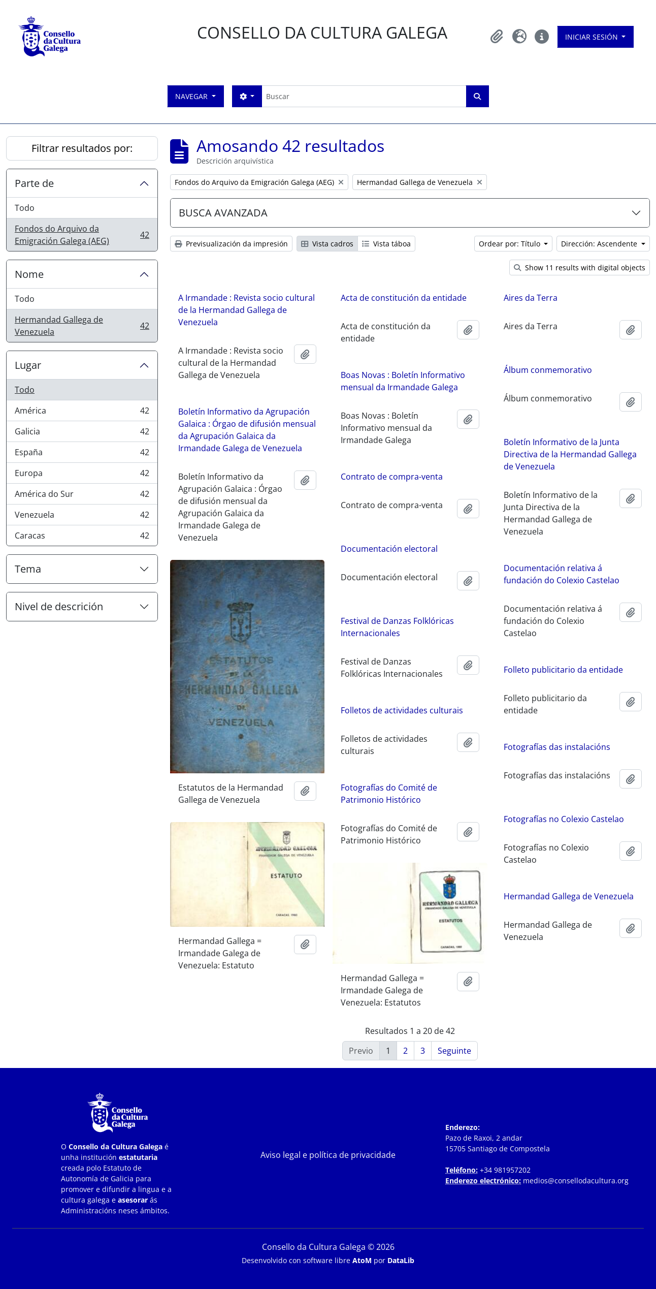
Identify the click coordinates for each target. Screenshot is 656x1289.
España (81, 454)
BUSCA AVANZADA (223, 212)
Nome (29, 274)
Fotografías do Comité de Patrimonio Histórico (389, 793)
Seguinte (454, 1050)
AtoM (362, 1260)
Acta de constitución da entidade (404, 297)
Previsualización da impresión (231, 243)
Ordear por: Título (510, 243)
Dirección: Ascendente (600, 243)
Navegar (192, 96)
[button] (497, 36)
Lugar (28, 365)
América (81, 412)
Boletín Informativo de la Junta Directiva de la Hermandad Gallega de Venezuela (570, 454)
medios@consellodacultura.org (576, 1180)
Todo (25, 207)
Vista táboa (386, 243)
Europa (81, 475)
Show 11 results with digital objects (579, 267)
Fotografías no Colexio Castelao (564, 819)
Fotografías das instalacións (557, 746)
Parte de (34, 183)
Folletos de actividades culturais (402, 710)
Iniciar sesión (592, 37)
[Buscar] (363, 96)
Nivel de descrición (59, 606)
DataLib (400, 1260)
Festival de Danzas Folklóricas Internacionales (397, 627)
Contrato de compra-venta (392, 476)
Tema (28, 569)
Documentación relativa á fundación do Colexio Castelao (561, 574)
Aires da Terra (530, 297)
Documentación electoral (389, 548)
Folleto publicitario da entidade (563, 669)
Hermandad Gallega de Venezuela (81, 325)
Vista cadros (327, 243)
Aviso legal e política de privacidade (328, 1154)
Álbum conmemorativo (548, 369)
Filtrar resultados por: (82, 148)
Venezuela (81, 517)
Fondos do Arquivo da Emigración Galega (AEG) (81, 234)
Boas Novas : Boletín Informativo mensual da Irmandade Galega (403, 381)
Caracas (81, 537)
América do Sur (81, 496)
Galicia (81, 433)
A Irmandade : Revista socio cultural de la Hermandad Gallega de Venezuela (246, 310)
